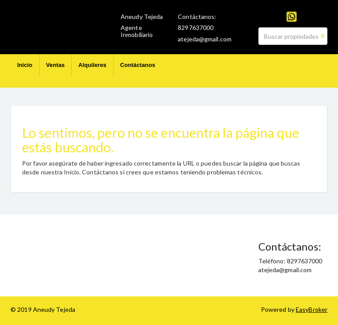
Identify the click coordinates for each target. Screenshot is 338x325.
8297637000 (195, 27)
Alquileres (92, 65)
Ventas (55, 65)
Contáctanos (137, 65)
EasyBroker (311, 309)
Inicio (25, 65)
